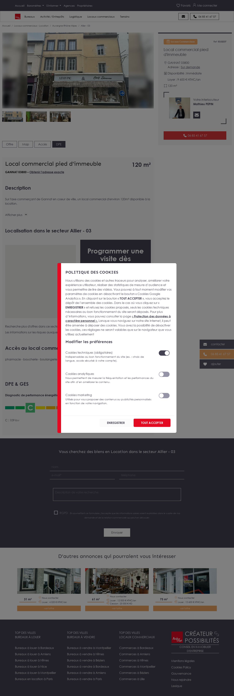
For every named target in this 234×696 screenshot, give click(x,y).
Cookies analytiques (109, 378)
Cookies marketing (109, 399)
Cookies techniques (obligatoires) (109, 356)
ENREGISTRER (116, 423)
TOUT (152, 423)
